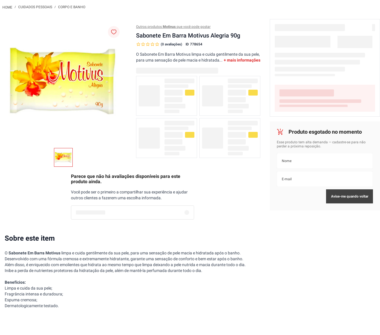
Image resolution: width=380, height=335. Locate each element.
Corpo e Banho (71, 7)
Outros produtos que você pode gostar (173, 27)
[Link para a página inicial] (7, 7)
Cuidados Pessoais (35, 7)
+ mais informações (242, 60)
